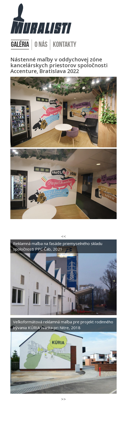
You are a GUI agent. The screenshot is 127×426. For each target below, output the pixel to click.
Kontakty (64, 44)
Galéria (20, 44)
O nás (41, 44)
